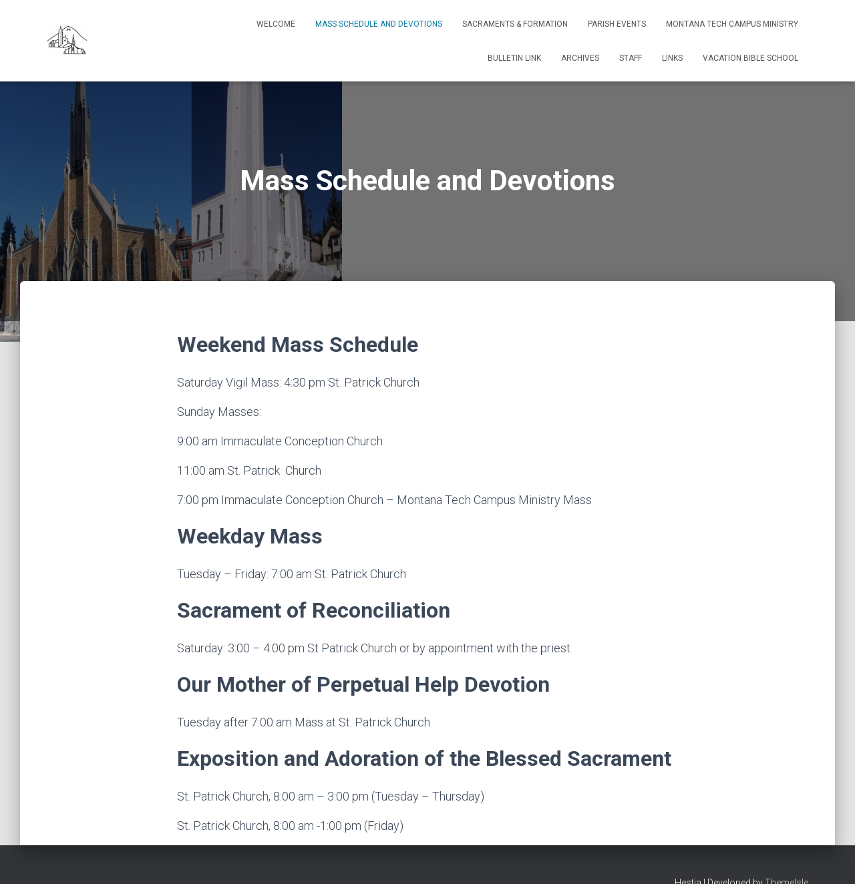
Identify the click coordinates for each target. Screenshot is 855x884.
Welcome (275, 24)
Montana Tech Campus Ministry (732, 24)
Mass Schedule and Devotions (378, 24)
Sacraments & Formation (515, 24)
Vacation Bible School (750, 58)
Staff (630, 58)
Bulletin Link (514, 58)
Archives (580, 58)
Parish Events (617, 24)
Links (672, 58)
